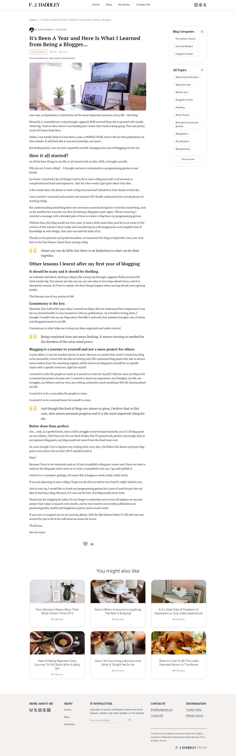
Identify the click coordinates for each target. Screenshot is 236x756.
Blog (109, 4)
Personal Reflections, (38, 58)
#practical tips (183, 84)
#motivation (182, 141)
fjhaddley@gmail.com (162, 709)
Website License (194, 715)
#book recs (181, 92)
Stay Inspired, (55, 58)
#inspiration (181, 133)
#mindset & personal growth (186, 124)
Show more (188, 159)
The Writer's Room (185, 38)
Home (96, 4)
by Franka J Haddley (41, 29)
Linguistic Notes (184, 53)
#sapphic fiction (184, 99)
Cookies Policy (194, 709)
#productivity (182, 148)
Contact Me (143, 4)
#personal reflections (187, 77)
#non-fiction (182, 115)
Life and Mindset (38, 52)
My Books (124, 4)
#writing (180, 107)
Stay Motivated (68, 58)
